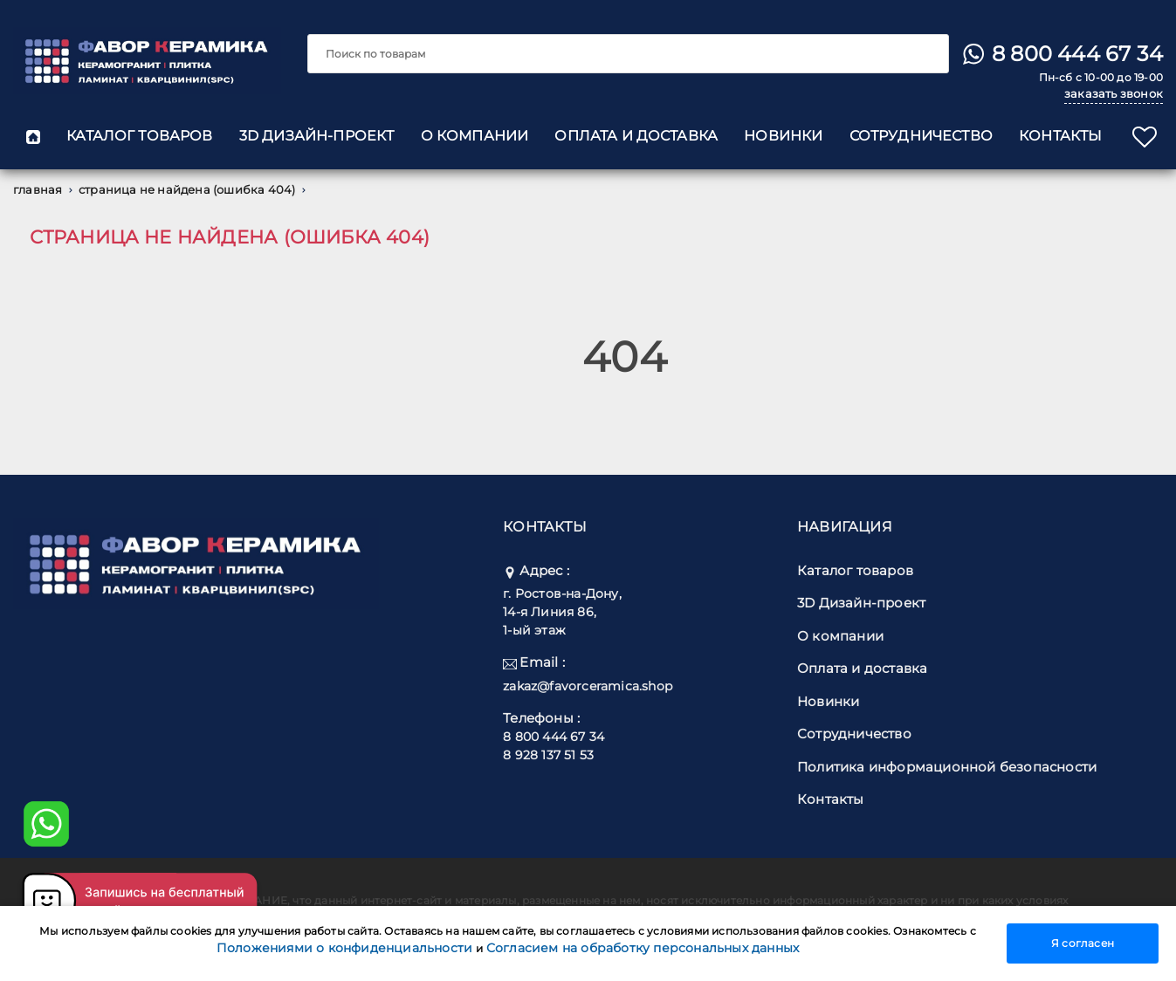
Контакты (1060, 135)
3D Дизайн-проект (317, 135)
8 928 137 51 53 (548, 755)
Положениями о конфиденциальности (347, 948)
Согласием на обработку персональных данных (642, 948)
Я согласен (1082, 943)
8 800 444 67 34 (1077, 53)
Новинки (783, 135)
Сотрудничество (921, 135)
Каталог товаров (139, 135)
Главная (43, 189)
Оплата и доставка (636, 135)
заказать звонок (1113, 93)
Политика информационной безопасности (947, 766)
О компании (475, 135)
